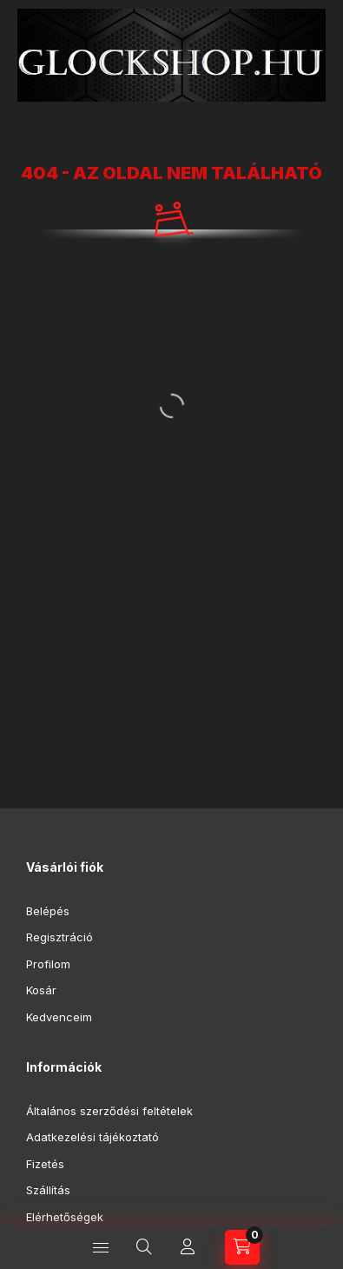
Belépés (47, 911)
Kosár (41, 990)
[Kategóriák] (100, 1247)
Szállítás (48, 1190)
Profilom (48, 964)
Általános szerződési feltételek (109, 1111)
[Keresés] (144, 1247)
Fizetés (45, 1164)
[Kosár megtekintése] (242, 1247)
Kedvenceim (59, 1017)
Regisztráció (59, 937)
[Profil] (187, 1247)
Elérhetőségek (64, 1217)
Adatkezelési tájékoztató (92, 1137)
